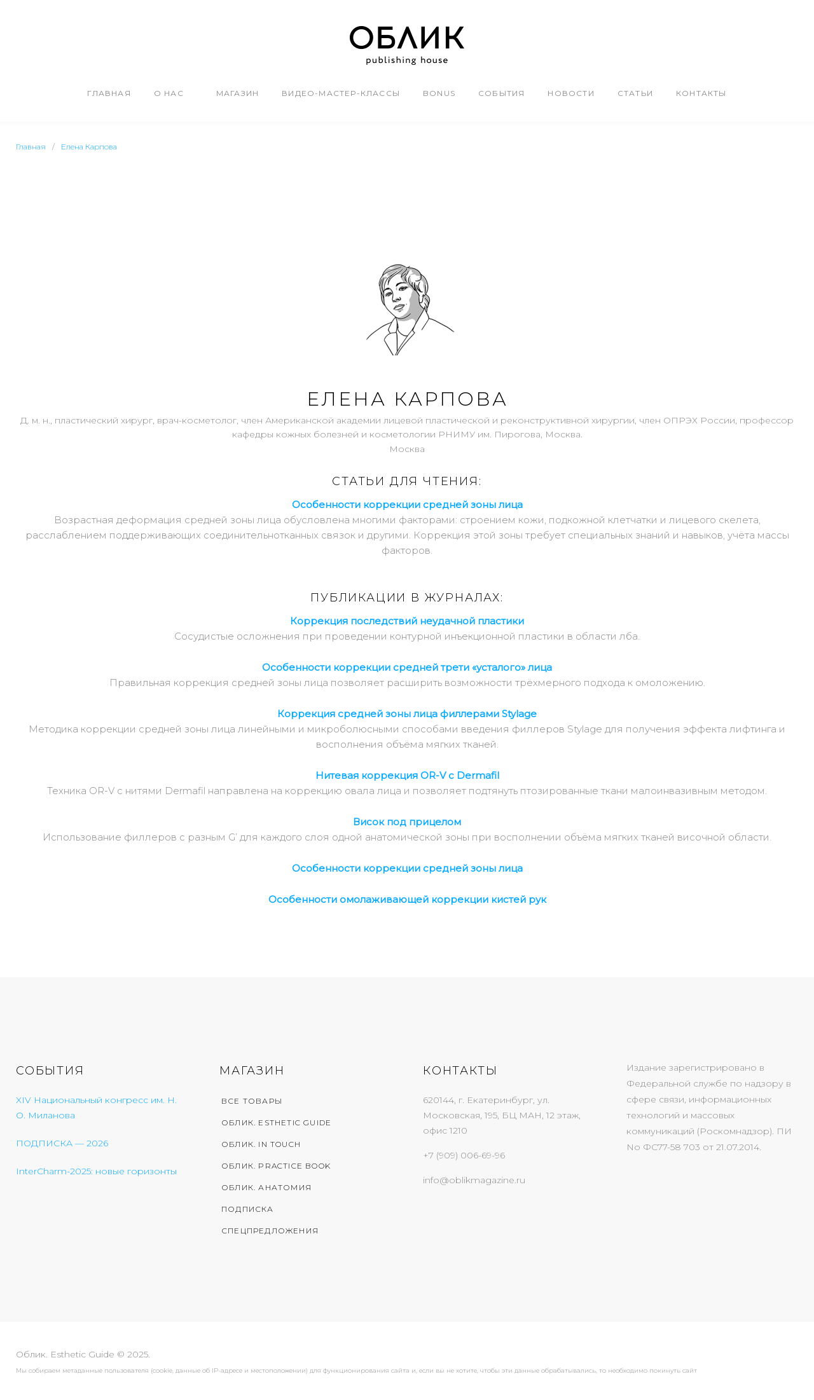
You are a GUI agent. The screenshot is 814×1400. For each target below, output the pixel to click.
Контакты (701, 93)
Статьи (635, 93)
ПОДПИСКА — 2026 (62, 1143)
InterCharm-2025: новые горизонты (96, 1171)
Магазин (237, 93)
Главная (108, 93)
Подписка (247, 1209)
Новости (571, 93)
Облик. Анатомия (266, 1187)
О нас (169, 93)
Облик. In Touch (261, 1144)
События (501, 93)
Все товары (251, 1101)
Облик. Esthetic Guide (276, 1122)
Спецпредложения (270, 1230)
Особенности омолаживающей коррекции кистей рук (407, 899)
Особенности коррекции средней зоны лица (407, 868)
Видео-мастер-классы (341, 93)
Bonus (439, 93)
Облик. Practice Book (276, 1165)
